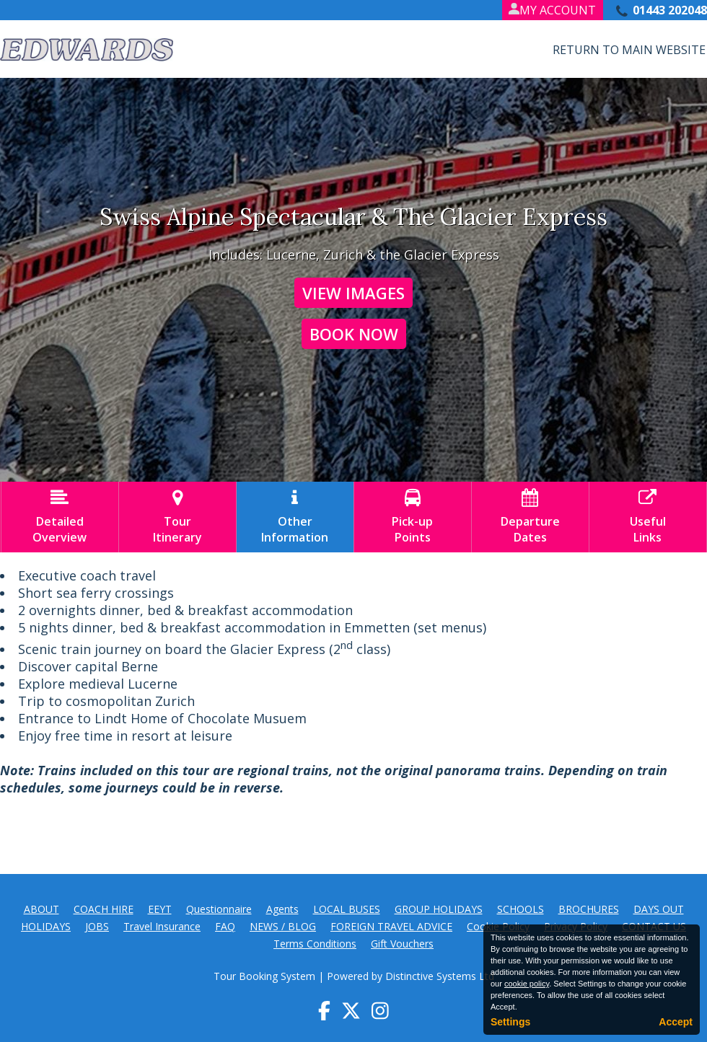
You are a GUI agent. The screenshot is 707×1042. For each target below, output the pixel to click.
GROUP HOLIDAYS (439, 909)
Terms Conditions (314, 943)
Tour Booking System (264, 976)
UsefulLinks (647, 517)
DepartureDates (530, 517)
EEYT (160, 909)
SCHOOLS (520, 909)
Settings (510, 1022)
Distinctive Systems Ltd (439, 976)
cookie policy (526, 983)
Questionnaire (219, 909)
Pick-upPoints (412, 517)
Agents (282, 909)
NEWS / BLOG (283, 926)
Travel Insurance (162, 926)
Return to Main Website (629, 50)
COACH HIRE (103, 909)
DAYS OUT (658, 909)
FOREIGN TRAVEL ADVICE (391, 926)
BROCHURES (588, 909)
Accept (676, 1022)
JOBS (97, 926)
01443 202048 (670, 10)
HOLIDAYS (46, 926)
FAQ (225, 926)
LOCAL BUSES (346, 909)
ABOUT (41, 909)
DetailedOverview (59, 517)
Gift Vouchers (402, 943)
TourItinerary (177, 517)
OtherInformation (295, 517)
